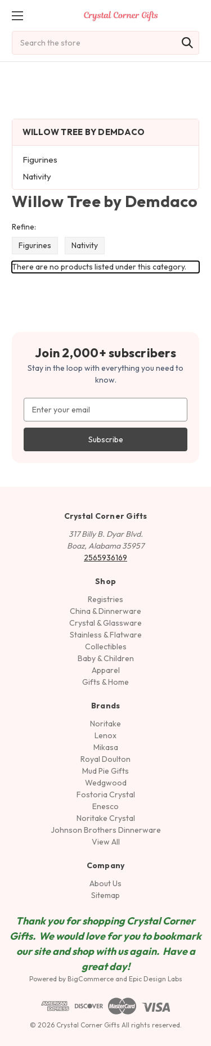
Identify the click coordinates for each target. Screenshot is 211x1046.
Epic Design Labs (155, 979)
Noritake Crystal (106, 818)
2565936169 (105, 558)
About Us (105, 883)
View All (106, 842)
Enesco (105, 806)
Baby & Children (106, 658)
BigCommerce (91, 979)
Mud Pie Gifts (105, 771)
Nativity (37, 176)
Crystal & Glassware (105, 623)
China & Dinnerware (105, 611)
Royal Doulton (105, 759)
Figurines (40, 159)
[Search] (187, 43)
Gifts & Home (105, 682)
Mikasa (105, 747)
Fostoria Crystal (106, 794)
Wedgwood (106, 783)
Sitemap (105, 895)
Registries (105, 599)
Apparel (106, 670)
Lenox (105, 735)
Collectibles (106, 646)
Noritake (105, 724)
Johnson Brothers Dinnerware (106, 830)
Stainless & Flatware (106, 635)
